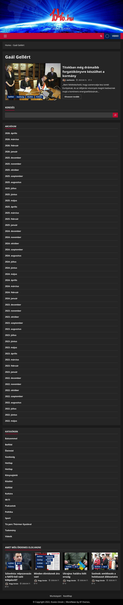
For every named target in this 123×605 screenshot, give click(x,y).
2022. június (11, 414)
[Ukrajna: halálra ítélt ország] (76, 561)
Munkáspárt (55, 596)
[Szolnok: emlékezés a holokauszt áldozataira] (105, 561)
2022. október (12, 390)
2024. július (10, 261)
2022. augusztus (13, 402)
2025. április (11, 206)
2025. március (12, 212)
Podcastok (10, 505)
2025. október (12, 170)
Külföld (8, 487)
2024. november (13, 237)
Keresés (10, 107)
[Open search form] (101, 36)
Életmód (9, 450)
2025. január (11, 225)
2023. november (13, 310)
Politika (39, 97)
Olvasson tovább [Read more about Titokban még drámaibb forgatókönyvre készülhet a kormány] (73, 97)
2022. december (13, 378)
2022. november (13, 384)
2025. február (11, 219)
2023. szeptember (14, 323)
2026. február (11, 145)
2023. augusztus (13, 329)
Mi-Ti (7, 499)
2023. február (11, 365)
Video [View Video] (111, 36)
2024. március (12, 286)
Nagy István (11, 583)
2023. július (10, 335)
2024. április (11, 280)
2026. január (11, 151)
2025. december (13, 157)
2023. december (13, 304)
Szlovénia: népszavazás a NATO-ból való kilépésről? (18, 576)
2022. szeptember (14, 396)
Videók (8, 536)
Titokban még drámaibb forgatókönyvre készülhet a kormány (33, 81)
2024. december (13, 231)
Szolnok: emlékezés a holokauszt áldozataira (105, 575)
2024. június (11, 267)
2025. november (13, 163)
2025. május (11, 200)
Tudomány (10, 530)
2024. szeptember (14, 249)
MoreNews (71, 602)
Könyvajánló (11, 475)
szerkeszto (69, 80)
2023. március (12, 359)
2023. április (11, 353)
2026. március (12, 139)
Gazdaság (20, 97)
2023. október (12, 316)
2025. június (11, 194)
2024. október (12, 243)
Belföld (11, 97)
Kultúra (9, 493)
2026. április (11, 133)
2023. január (11, 372)
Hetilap (8, 463)
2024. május (11, 274)
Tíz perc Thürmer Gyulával (18, 524)
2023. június (11, 341)
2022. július (10, 408)
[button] (5, 36)
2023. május (11, 347)
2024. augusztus (13, 255)
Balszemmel (11, 438)
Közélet (30, 97)
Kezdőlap (67, 596)
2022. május (11, 420)
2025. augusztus (13, 182)
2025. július (10, 188)
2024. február (11, 292)
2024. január (11, 298)
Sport (8, 518)
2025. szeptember (14, 176)
